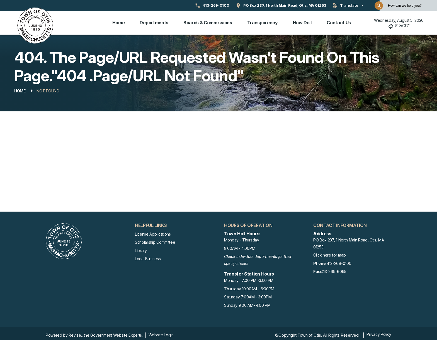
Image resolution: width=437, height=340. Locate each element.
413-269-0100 (332, 260)
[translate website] (348, 5)
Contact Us (339, 21)
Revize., (75, 331)
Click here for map (329, 251)
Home (118, 21)
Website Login (161, 331)
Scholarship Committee (155, 238)
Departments (154, 21)
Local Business (148, 255)
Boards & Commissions (207, 21)
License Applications (153, 230)
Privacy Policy (378, 330)
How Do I (302, 21)
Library (141, 247)
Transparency (262, 21)
